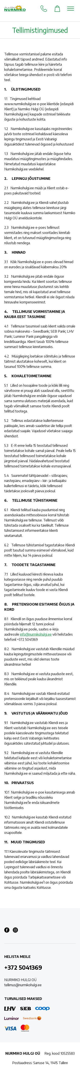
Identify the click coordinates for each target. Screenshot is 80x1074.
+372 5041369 (23, 967)
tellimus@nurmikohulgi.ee (23, 985)
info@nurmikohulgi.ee (36, 634)
